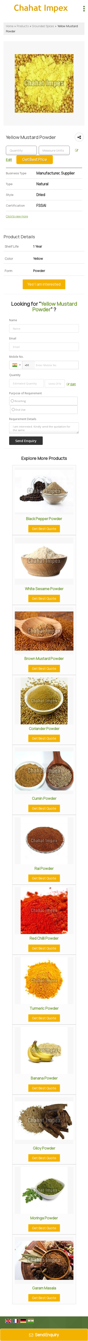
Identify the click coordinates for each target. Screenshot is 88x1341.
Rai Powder (44, 868)
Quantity (14, 375)
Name (13, 320)
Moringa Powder (44, 1218)
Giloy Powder (44, 1148)
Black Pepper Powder (44, 518)
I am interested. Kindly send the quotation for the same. (44, 428)
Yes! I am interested (44, 284)
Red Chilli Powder (44, 938)
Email (12, 338)
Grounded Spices (43, 26)
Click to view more (17, 216)
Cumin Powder (44, 798)
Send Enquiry (44, 1334)
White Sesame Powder (44, 588)
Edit (71, 384)
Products (23, 26)
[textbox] (54, 150)
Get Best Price (34, 159)
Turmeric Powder (44, 1008)
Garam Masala (44, 1288)
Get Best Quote (44, 528)
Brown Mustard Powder (44, 658)
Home (9, 26)
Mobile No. (16, 357)
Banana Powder (44, 1078)
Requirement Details (22, 419)
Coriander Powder (44, 728)
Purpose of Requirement (25, 393)
